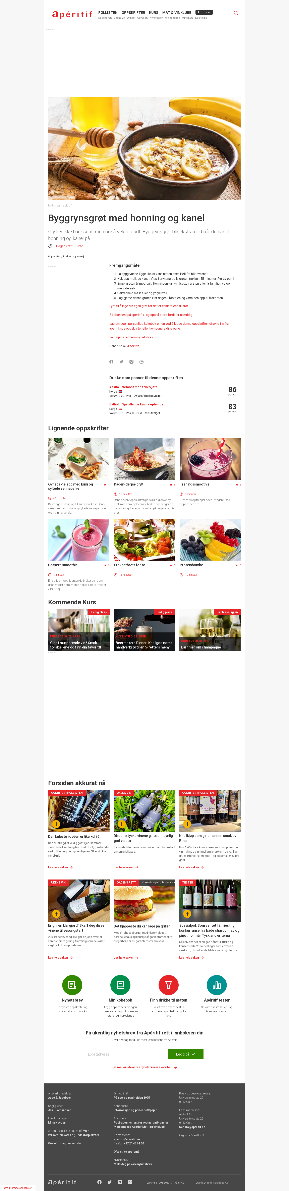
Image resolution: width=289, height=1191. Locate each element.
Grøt (79, 246)
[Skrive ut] (141, 362)
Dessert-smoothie (63, 565)
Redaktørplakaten (88, 1135)
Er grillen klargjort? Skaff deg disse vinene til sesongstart (76, 927)
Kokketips (201, 17)
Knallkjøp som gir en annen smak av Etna (207, 838)
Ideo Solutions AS (217, 1182)
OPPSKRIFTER (133, 12)
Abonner (204, 12)
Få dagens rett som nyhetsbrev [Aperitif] (131, 337)
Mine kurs (187, 17)
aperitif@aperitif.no (127, 1139)
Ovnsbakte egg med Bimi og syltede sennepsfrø (70, 486)
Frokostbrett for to (129, 565)
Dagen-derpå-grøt (128, 484)
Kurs (153, 12)
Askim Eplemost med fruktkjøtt (133, 387)
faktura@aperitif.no (192, 1127)
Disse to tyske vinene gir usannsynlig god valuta (143, 838)
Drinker (131, 17)
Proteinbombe (191, 565)
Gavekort (142, 17)
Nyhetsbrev (156, 17)
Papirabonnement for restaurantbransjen (141, 1122)
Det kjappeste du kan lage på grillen (142, 926)
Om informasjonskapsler (64, 1143)
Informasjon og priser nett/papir (135, 1110)
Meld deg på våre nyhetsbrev (133, 1164)
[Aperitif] (150, 315)
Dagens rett (105, 17)
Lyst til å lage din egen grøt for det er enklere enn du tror (148, 306)
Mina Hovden (57, 1122)
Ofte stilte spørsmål (127, 1151)
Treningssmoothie (195, 484)
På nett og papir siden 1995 (132, 1097)
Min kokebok (172, 17)
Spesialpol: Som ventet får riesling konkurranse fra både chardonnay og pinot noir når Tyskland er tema (209, 930)
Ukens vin (119, 17)
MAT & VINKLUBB (176, 12)
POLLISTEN (108, 12)
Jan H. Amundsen (59, 1110)
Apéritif (133, 346)
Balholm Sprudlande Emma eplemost (137, 404)
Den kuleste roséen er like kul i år (74, 836)
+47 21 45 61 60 (134, 1143)
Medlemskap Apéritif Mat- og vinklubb (139, 1126)
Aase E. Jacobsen (59, 1097)
